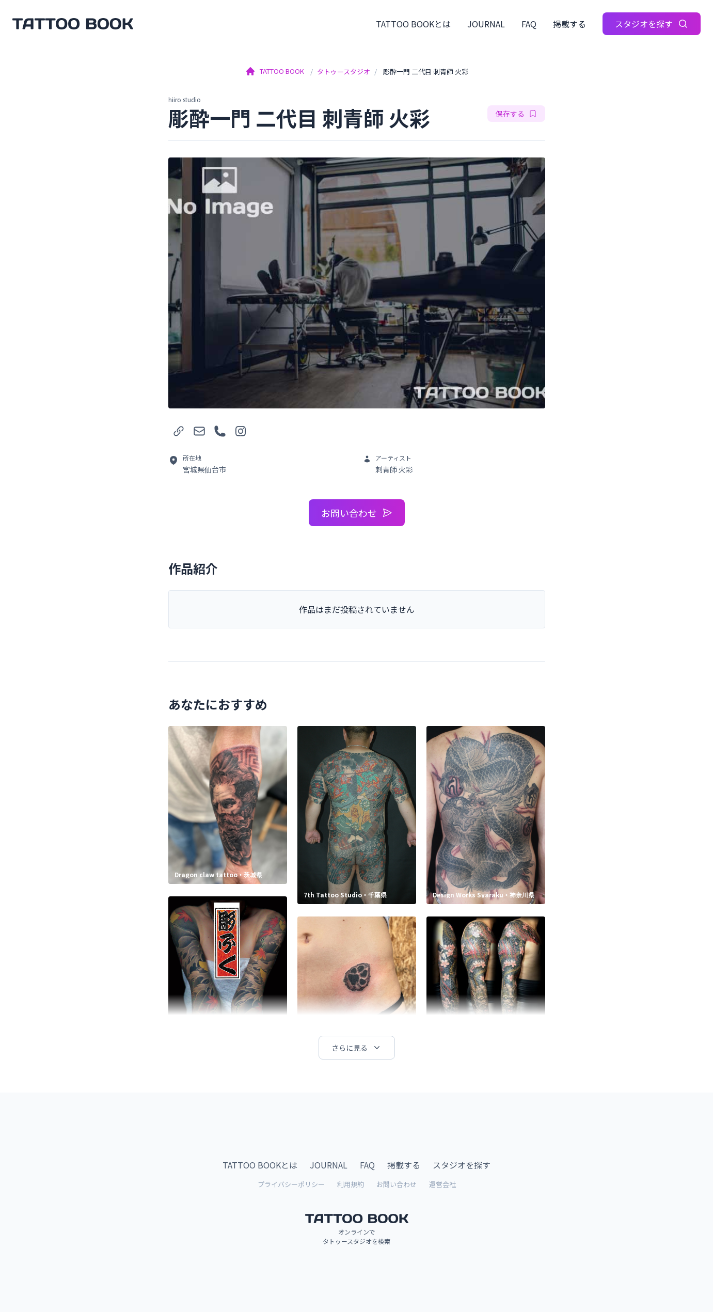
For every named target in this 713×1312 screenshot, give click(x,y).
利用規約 (350, 1184)
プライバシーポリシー (291, 1184)
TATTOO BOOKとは (413, 24)
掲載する (569, 24)
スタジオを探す (651, 24)
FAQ (528, 24)
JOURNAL (486, 24)
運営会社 (442, 1184)
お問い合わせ (356, 512)
